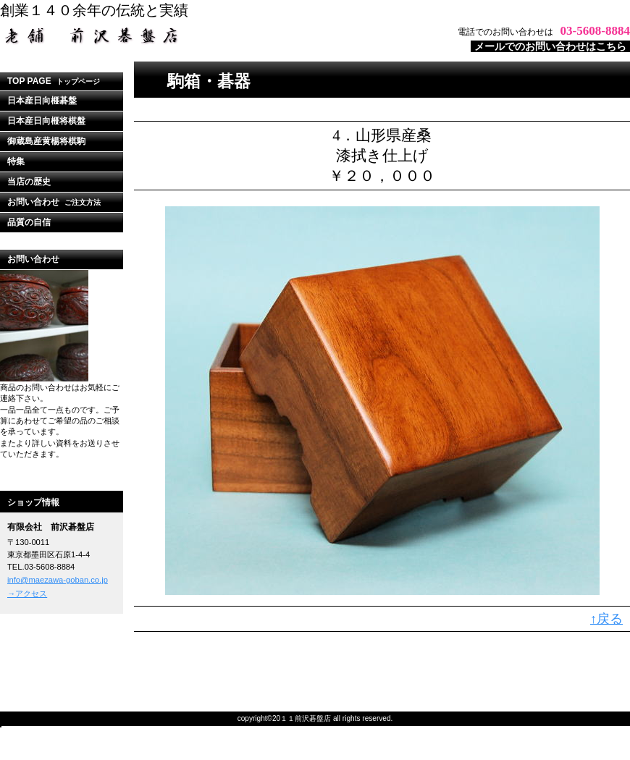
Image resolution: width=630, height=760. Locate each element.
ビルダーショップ (181, 35)
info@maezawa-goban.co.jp (57, 579)
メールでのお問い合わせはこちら (550, 46)
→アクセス (27, 593)
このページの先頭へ (597, 656)
